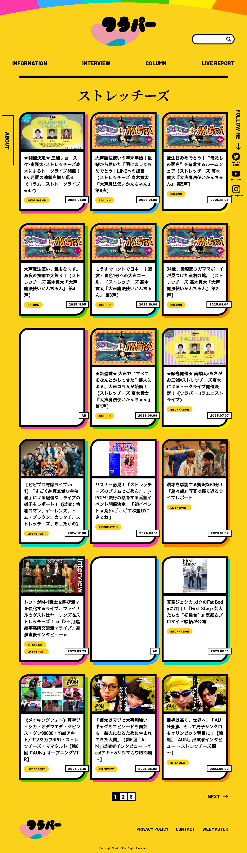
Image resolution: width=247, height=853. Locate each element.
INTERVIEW (96, 63)
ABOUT (7, 141)
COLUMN (155, 63)
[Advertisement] (52, 362)
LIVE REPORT (218, 63)
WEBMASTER (215, 829)
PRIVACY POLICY (153, 829)
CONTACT (185, 829)
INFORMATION (29, 63)
